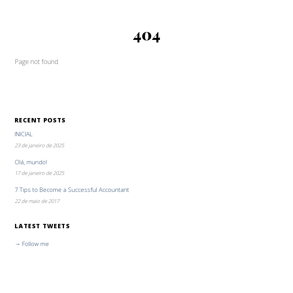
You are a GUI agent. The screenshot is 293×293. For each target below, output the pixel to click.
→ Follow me (32, 244)
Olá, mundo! (31, 162)
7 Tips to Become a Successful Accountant (72, 189)
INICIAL (23, 134)
